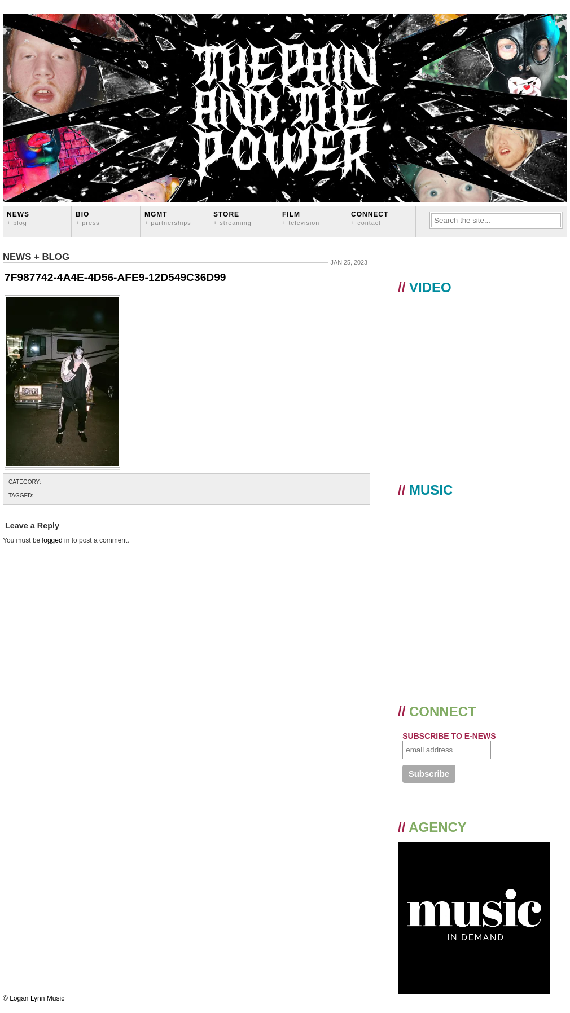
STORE (232, 218)
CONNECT (369, 218)
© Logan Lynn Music (33, 998)
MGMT (167, 218)
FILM (300, 218)
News (18, 218)
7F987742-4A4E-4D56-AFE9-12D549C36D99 (115, 277)
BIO (88, 218)
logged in (56, 540)
